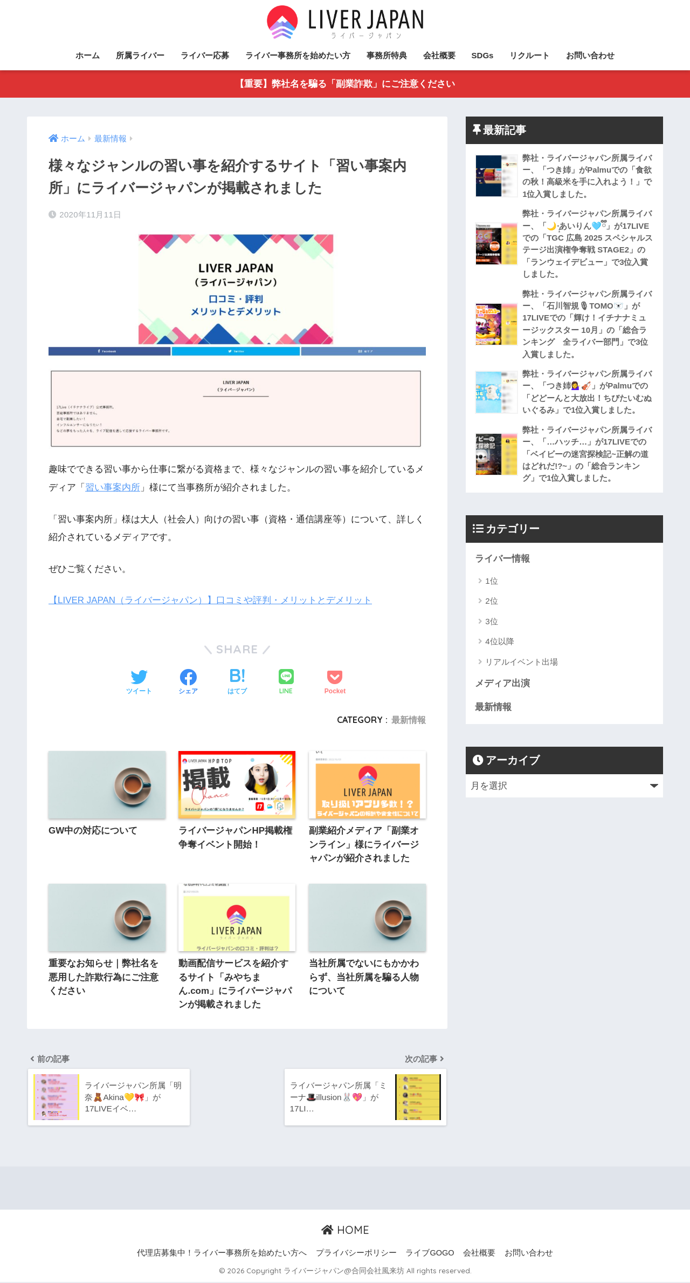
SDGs (483, 55)
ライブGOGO (429, 1254)
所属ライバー (140, 55)
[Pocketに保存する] (335, 682)
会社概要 (439, 55)
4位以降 (499, 645)
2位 (491, 604)
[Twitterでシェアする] (139, 682)
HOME (345, 1231)
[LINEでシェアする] (286, 682)
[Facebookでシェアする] (188, 682)
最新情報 (408, 719)
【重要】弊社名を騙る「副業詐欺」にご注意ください (345, 84)
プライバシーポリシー (356, 1254)
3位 (491, 624)
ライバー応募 (205, 55)
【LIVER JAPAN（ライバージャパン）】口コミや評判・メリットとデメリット (210, 600)
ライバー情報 (502, 562)
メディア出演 (502, 687)
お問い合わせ (590, 55)
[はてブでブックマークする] (237, 682)
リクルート (529, 55)
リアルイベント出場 (521, 665)
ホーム (87, 55)
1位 (491, 584)
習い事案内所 (112, 487)
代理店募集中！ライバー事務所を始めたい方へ (222, 1254)
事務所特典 (387, 55)
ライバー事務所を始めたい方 (297, 55)
